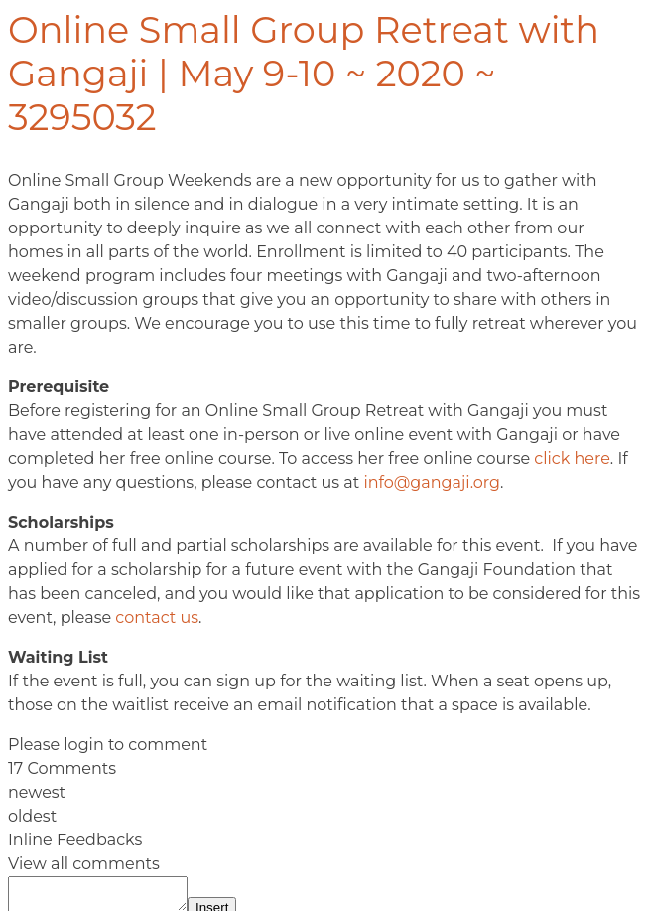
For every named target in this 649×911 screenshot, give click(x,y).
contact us (156, 617)
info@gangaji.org (431, 482)
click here (572, 458)
